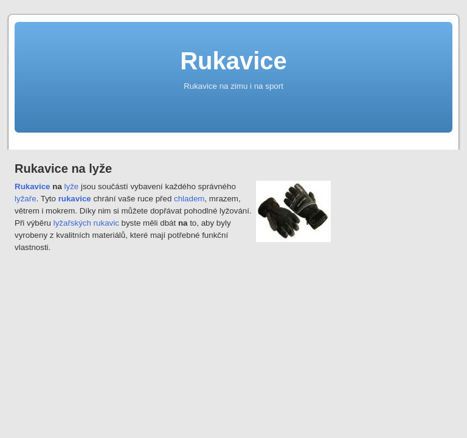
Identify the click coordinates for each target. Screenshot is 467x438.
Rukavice (233, 60)
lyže (71, 186)
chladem (189, 198)
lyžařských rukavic (86, 223)
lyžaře (25, 198)
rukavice (74, 198)
